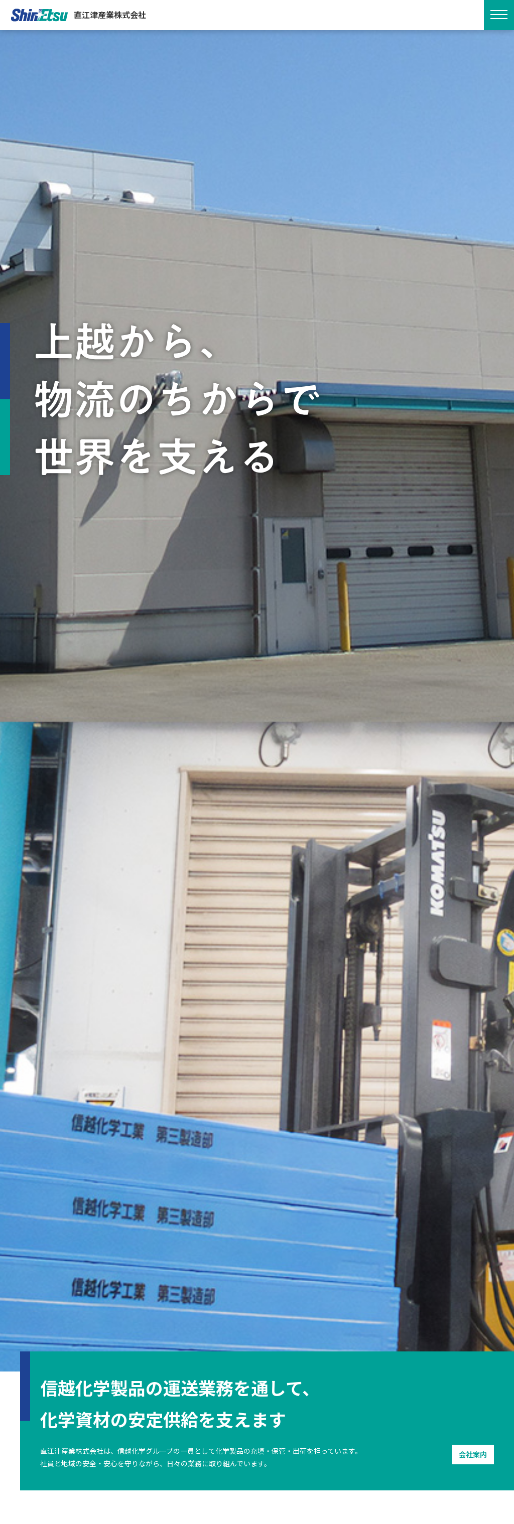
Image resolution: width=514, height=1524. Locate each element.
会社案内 (473, 1454)
